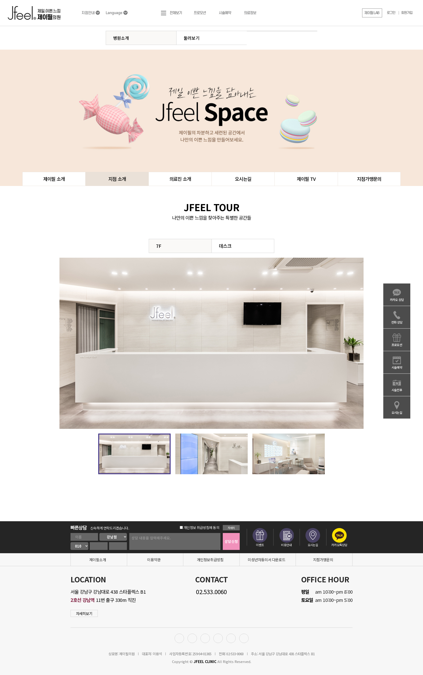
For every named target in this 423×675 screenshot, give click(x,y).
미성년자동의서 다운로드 (266, 559)
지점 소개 (117, 178)
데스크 (225, 245)
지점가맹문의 (369, 178)
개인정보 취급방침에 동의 (199, 527)
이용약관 (154, 559)
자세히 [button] (231, 528)
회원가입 (406, 13)
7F (158, 245)
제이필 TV (306, 178)
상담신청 (231, 541)
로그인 (391, 13)
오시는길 (243, 178)
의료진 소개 (180, 178)
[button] (372, 13)
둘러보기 (192, 38)
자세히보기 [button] (84, 613)
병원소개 (121, 38)
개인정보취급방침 (210, 559)
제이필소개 (97, 559)
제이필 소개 (54, 178)
